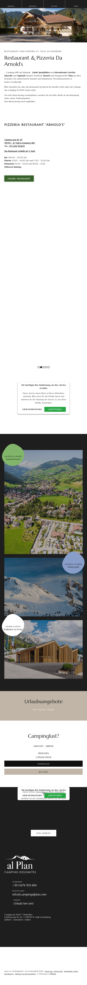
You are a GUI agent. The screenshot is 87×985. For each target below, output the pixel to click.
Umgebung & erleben (13, 458)
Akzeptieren (55, 409)
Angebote (48, 902)
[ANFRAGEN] (43, 764)
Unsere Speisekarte (19, 178)
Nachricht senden (47, 893)
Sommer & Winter (13, 628)
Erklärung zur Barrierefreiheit (25, 974)
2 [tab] (41, 367)
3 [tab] (44, 367)
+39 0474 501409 (17, 146)
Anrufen (10, 6)
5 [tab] (49, 367)
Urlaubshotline (47, 884)
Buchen (54, 6)
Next (79, 364)
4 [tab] (46, 367)
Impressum (48, 971)
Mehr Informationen (32, 409)
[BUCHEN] (43, 772)
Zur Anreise (43, 833)
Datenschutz (58, 971)
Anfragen (33, 6)
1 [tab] (39, 367)
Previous (70, 364)
